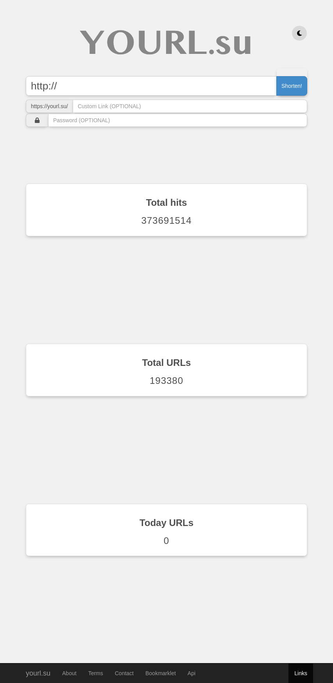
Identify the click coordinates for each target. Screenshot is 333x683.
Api (191, 673)
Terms (95, 673)
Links (300, 673)
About (69, 673)
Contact (124, 673)
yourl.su (38, 672)
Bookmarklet (160, 673)
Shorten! (291, 86)
